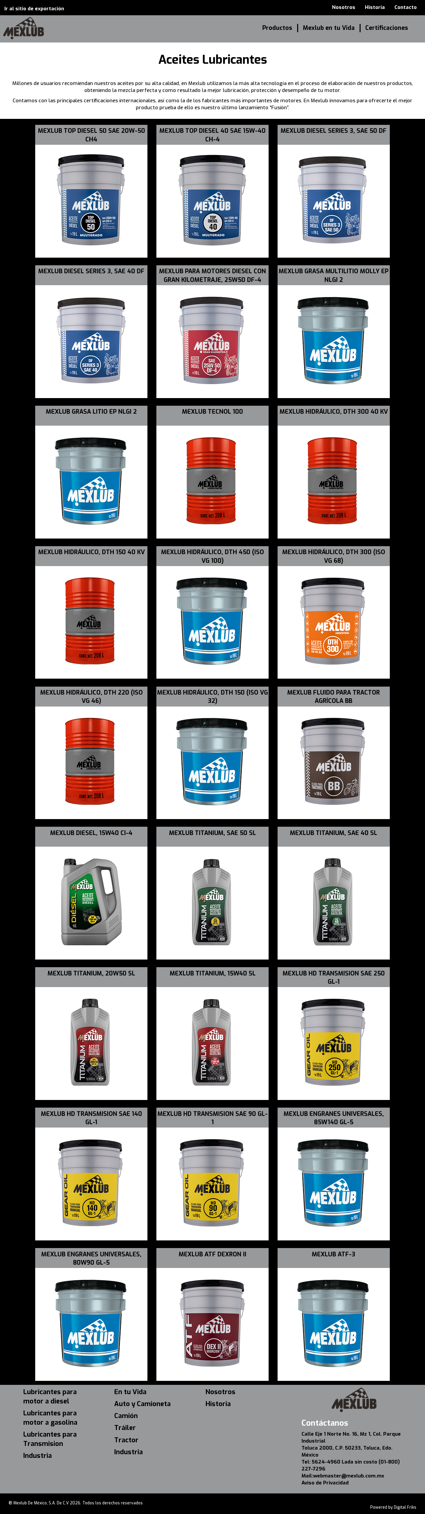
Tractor (126, 1440)
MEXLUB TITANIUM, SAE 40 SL (333, 833)
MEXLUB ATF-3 (333, 1254)
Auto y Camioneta (142, 1403)
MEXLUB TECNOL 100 (212, 412)
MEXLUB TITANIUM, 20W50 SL (91, 973)
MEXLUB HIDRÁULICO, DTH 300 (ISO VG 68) (333, 556)
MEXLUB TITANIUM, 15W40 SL (213, 973)
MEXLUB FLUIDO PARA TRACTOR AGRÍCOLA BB (333, 697)
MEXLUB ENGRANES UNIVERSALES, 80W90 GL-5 (91, 1258)
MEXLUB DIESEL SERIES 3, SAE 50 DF (333, 131)
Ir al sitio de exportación (34, 8)
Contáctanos (324, 1423)
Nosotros (343, 7)
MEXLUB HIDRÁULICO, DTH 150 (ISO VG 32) (212, 697)
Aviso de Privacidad (325, 1482)
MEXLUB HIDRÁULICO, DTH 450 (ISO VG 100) (212, 556)
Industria (37, 1455)
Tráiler (125, 1427)
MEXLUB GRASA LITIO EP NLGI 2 (91, 412)
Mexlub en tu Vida (329, 28)
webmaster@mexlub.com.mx (348, 1475)
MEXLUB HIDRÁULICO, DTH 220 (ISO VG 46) (91, 697)
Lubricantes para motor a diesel (50, 1397)
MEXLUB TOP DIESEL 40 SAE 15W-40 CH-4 (212, 135)
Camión (126, 1415)
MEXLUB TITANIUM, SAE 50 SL (212, 833)
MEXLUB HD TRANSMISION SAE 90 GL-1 (212, 1118)
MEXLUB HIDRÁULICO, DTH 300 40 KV (334, 412)
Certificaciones (386, 28)
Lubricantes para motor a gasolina (50, 1418)
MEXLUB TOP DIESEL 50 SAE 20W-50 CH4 (91, 135)
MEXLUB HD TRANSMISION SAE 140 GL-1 (91, 1118)
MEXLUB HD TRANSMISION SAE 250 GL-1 (334, 977)
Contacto (405, 7)
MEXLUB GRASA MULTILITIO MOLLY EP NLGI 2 (333, 275)
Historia (375, 7)
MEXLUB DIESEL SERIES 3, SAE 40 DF (91, 271)
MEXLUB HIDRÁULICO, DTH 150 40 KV (91, 552)
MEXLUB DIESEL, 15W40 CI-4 (91, 833)
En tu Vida (130, 1392)
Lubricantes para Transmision (50, 1439)
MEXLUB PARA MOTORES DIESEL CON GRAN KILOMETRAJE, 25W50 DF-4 (212, 275)
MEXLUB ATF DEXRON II (212, 1254)
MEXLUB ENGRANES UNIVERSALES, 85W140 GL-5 (334, 1118)
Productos (277, 28)
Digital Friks (405, 1507)
